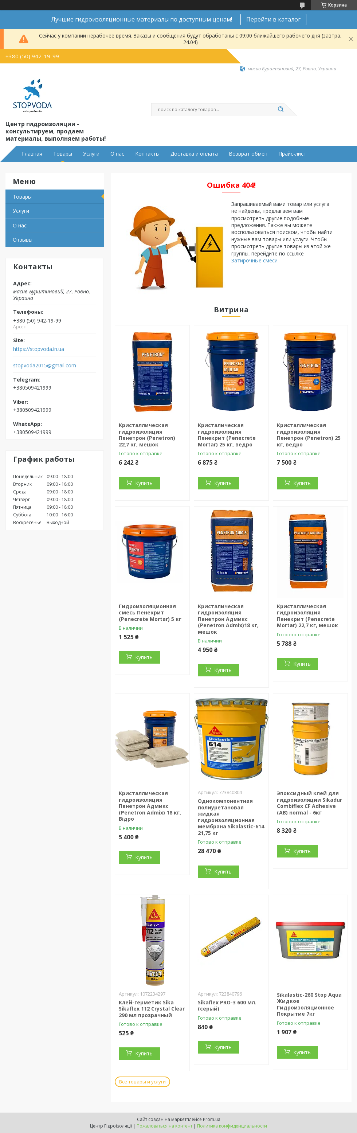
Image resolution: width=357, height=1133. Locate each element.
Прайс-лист (292, 153)
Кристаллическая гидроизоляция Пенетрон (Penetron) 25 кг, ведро (309, 435)
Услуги (91, 153)
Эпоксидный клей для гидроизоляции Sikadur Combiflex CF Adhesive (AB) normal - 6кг (309, 803)
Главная (32, 153)
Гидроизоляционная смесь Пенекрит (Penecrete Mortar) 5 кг (150, 612)
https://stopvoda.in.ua (38, 349)
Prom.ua (211, 1119)
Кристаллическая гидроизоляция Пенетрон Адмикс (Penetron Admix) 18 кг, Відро (150, 806)
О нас (117, 153)
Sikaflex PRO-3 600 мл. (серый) (227, 1005)
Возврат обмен (248, 153)
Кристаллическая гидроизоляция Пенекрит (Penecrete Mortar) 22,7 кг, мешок (307, 616)
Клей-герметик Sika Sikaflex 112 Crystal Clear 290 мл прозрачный (152, 1009)
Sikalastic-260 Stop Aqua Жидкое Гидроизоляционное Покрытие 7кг (309, 1004)
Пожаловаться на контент (164, 1126)
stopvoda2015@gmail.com (44, 365)
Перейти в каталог (273, 19)
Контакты (147, 153)
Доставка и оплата (194, 153)
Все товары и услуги (142, 1081)
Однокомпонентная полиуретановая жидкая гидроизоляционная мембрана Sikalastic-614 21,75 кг (231, 816)
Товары (62, 153)
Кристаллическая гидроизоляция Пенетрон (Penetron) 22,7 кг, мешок (147, 435)
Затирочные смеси (254, 260)
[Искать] (280, 109)
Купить (144, 483)
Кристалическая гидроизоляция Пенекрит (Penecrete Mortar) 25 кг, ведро (227, 435)
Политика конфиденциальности (232, 1126)
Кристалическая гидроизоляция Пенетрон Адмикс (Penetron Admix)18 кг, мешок (228, 619)
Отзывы (22, 239)
